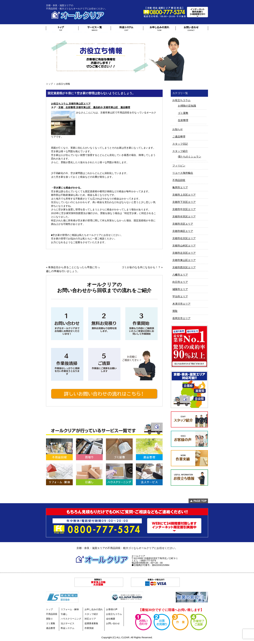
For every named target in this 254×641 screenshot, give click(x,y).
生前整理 (183, 120)
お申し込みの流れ (94, 609)
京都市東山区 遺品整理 (116, 107)
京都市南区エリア (182, 231)
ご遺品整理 (178, 136)
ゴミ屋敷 (183, 113)
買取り (49, 618)
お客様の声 (111, 609)
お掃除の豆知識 (187, 105)
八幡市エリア (180, 274)
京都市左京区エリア (184, 253)
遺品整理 (50, 628)
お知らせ (177, 129)
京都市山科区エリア (184, 245)
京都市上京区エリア (184, 194)
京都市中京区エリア (184, 209)
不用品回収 (178, 180)
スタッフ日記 (180, 143)
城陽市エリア (180, 289)
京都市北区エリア (182, 223)
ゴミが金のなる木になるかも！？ (141, 267)
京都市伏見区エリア (184, 216)
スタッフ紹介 (180, 151)
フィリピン (178, 165)
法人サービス (67, 623)
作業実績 (89, 628)
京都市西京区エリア (184, 267)
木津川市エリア (181, 303)
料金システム (67, 628)
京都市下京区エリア (184, 202)
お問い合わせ (113, 623)
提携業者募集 (91, 623)
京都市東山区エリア (80, 103)
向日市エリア (180, 282)
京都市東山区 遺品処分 (89, 107)
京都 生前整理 (66, 107)
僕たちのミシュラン (189, 156)
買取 (175, 311)
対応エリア (90, 618)
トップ (49, 84)
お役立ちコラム (59, 103)
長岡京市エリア (181, 318)
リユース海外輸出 (182, 173)
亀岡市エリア (180, 187)
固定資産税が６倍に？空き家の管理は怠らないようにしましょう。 (91, 93)
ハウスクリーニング (71, 618)
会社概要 (110, 618)
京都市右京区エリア (184, 238)
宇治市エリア (180, 296)
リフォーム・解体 (70, 609)
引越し (64, 614)
